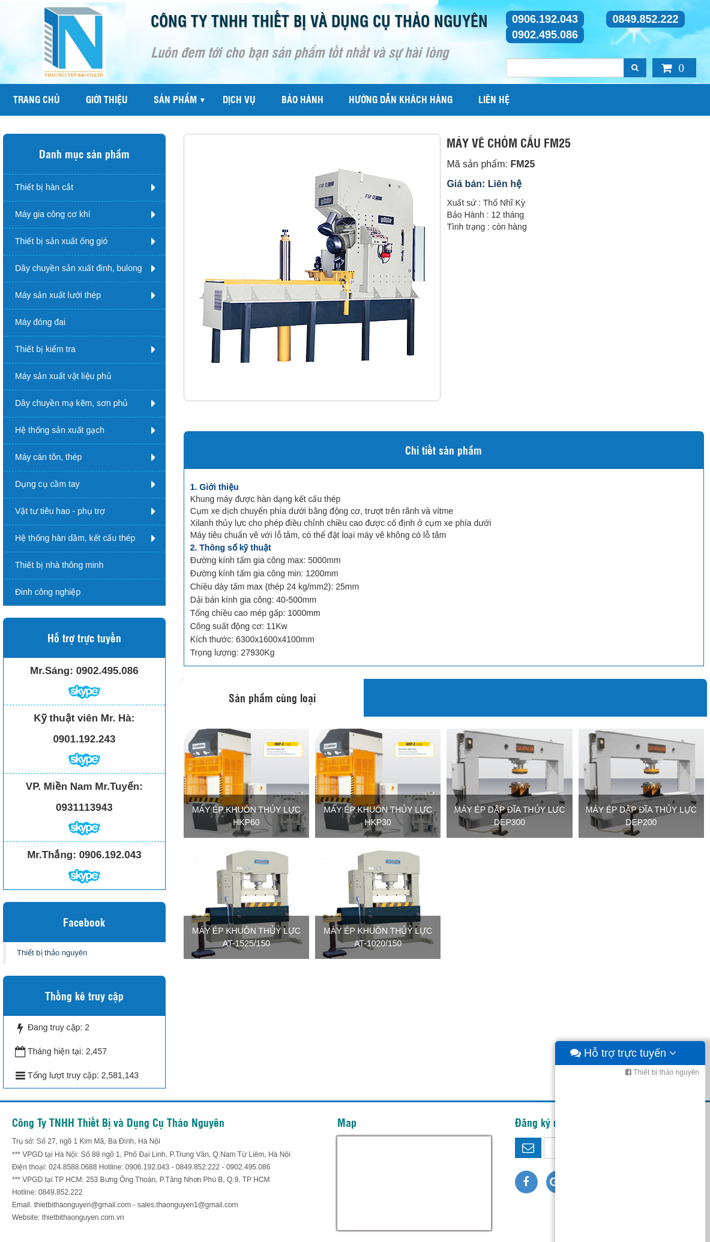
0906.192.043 (545, 19)
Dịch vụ (239, 99)
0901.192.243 (84, 739)
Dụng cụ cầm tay (47, 484)
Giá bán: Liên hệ (484, 184)
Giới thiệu (107, 99)
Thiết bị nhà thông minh (59, 565)
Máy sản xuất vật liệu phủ (63, 376)
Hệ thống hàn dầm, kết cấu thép (75, 538)
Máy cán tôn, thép (48, 457)
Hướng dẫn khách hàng (401, 99)
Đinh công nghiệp (47, 592)
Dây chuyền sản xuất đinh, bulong (78, 268)
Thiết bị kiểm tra (45, 349)
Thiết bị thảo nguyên (52, 952)
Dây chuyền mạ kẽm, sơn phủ (71, 403)
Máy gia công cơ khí (53, 214)
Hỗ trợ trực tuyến (623, 1230)
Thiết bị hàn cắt (44, 187)
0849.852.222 (645, 19)
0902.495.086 (545, 35)
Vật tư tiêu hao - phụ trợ (60, 511)
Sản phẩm (175, 99)
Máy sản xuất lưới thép (58, 295)
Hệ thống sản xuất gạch (59, 430)
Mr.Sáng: (51, 670)
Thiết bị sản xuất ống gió (61, 241)
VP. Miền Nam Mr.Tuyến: (84, 786)
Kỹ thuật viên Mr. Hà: (84, 718)
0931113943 (84, 807)
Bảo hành (302, 99)
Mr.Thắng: (51, 855)
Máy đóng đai (40, 322)
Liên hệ (494, 99)
